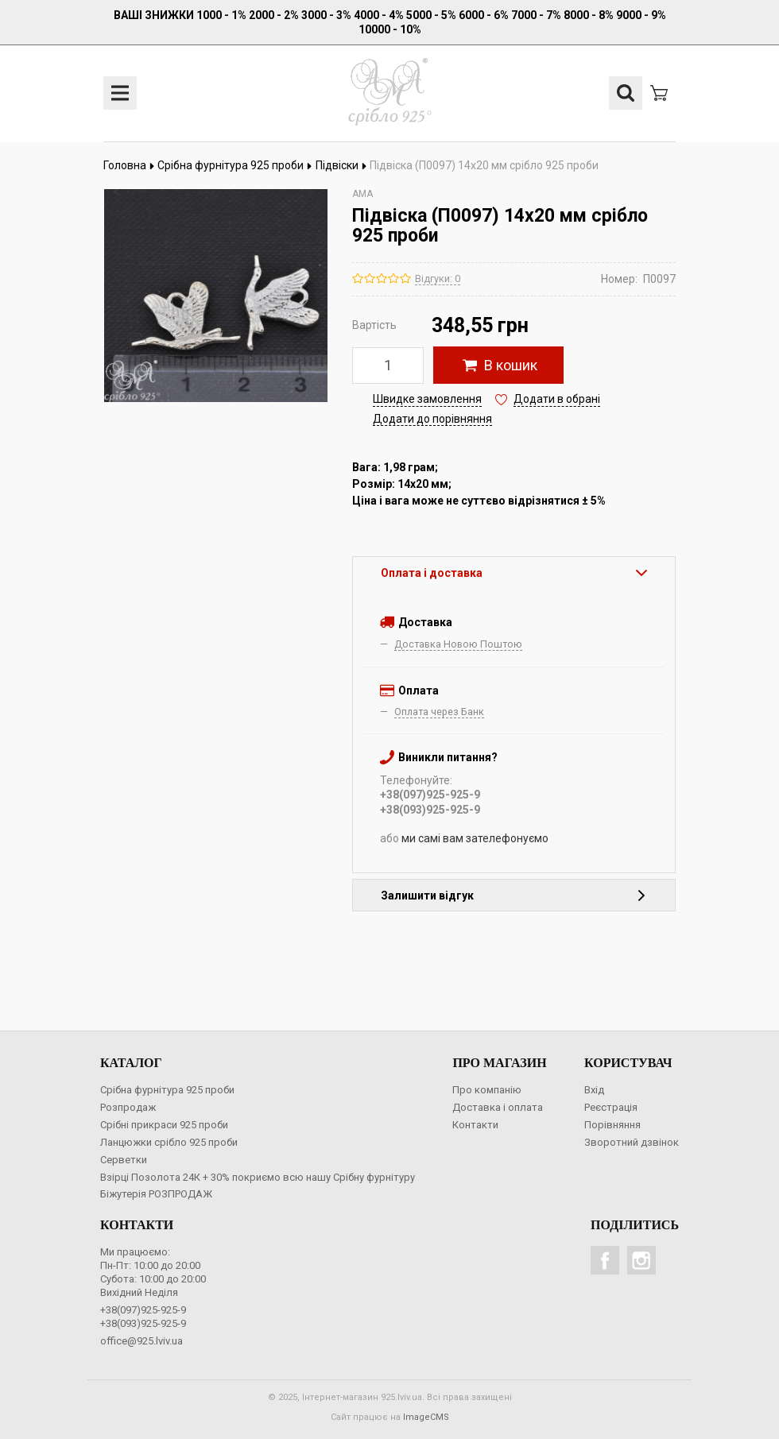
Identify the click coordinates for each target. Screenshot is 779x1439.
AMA (362, 193)
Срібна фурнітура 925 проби (234, 165)
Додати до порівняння (432, 418)
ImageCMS (426, 1417)
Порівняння (612, 1125)
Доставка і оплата (497, 1107)
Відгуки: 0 (437, 278)
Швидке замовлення (427, 399)
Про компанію (486, 1090)
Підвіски (341, 165)
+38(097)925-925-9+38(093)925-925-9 (143, 1316)
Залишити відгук (514, 895)
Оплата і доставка (514, 573)
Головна (129, 165)
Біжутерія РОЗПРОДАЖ (156, 1194)
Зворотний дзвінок (631, 1142)
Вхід (594, 1090)
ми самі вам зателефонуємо (474, 838)
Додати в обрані (557, 399)
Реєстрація (611, 1107)
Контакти (475, 1125)
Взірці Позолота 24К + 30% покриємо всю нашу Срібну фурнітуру (257, 1177)
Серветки (123, 1160)
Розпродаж (128, 1107)
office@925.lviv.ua (141, 1341)
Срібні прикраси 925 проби (164, 1125)
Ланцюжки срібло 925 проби (169, 1142)
